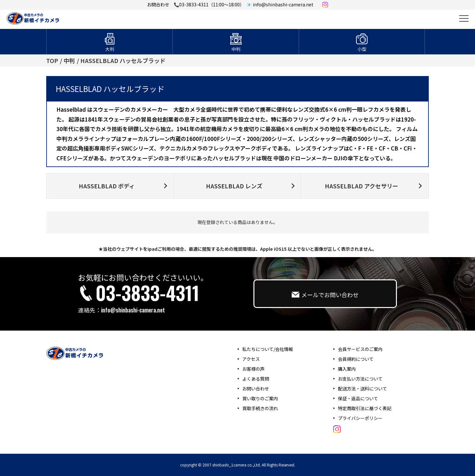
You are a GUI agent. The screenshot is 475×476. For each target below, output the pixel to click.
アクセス (251, 358)
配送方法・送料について (362, 388)
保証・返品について (358, 398)
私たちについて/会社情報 (267, 349)
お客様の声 (253, 368)
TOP (52, 60)
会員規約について (356, 358)
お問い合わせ (255, 388)
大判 (109, 49)
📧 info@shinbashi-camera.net (279, 4)
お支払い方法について (360, 378)
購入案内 (347, 368)
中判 (235, 49)
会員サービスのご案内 (360, 349)
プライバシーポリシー (360, 418)
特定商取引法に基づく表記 (364, 408)
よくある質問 (255, 378)
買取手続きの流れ (260, 408)
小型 (361, 49)
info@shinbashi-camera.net (133, 310)
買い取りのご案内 (260, 398)
